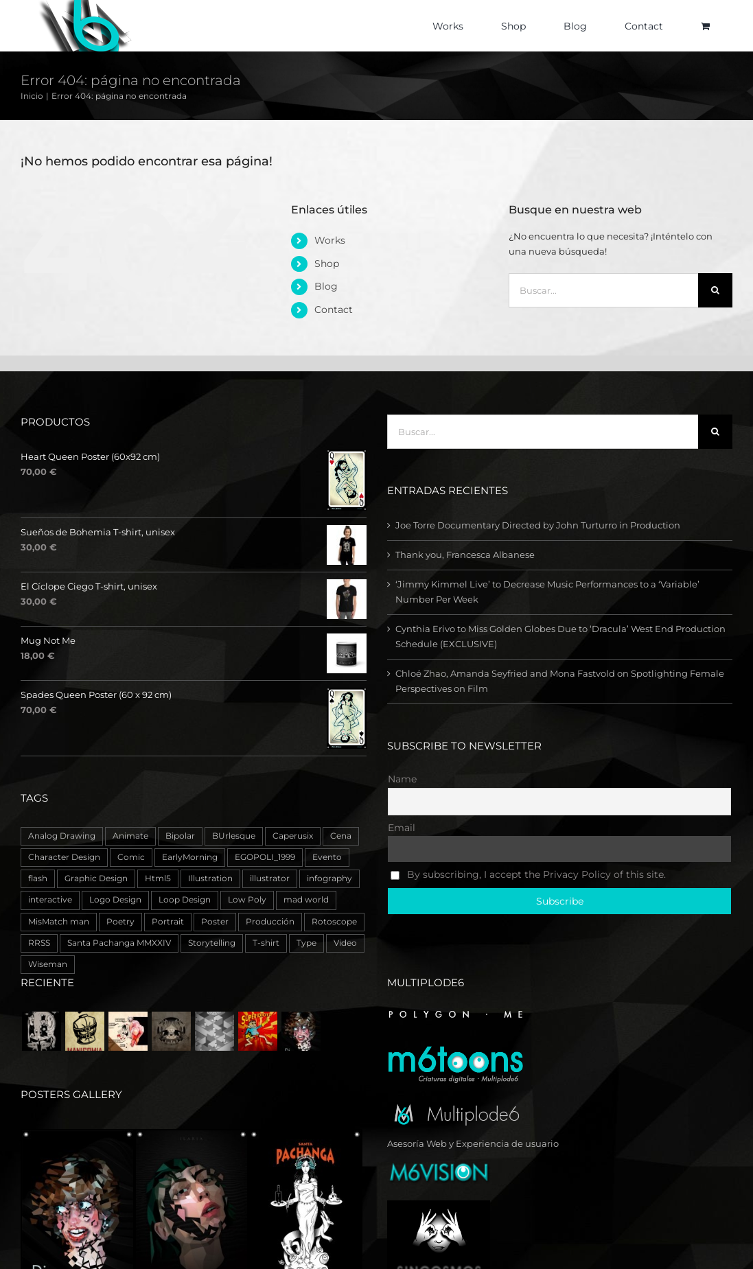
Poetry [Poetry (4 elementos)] (120, 922)
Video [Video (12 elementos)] (345, 943)
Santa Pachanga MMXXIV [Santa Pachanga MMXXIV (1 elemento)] (119, 943)
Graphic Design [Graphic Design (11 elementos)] (96, 878)
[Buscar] (715, 290)
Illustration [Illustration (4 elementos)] (210, 878)
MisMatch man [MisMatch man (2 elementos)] (58, 922)
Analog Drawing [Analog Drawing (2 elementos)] (61, 836)
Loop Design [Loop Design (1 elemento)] (185, 900)
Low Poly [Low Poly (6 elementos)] (247, 900)
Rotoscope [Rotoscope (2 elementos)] (334, 922)
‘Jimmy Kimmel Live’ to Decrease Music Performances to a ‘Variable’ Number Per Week (547, 592)
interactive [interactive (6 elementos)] (50, 900)
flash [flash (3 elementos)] (37, 878)
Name (402, 779)
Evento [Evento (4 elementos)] (327, 857)
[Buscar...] (603, 290)
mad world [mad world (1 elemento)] (306, 900)
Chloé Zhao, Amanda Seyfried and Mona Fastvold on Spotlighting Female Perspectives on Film (559, 681)
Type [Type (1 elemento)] (306, 943)
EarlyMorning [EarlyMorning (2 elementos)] (190, 857)
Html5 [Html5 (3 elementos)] (158, 878)
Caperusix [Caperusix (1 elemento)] (293, 836)
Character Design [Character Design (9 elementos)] (64, 857)
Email (401, 828)
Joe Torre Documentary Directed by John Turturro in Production (537, 525)
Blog (326, 286)
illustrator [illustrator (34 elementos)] (270, 878)
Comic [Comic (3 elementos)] (131, 857)
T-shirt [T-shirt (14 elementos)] (266, 943)
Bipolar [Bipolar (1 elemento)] (180, 836)
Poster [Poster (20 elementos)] (215, 922)
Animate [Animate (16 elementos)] (130, 836)
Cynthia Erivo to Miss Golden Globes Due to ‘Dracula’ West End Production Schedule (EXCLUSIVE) (560, 636)
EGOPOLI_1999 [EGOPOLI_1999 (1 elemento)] (265, 857)
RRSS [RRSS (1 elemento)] (39, 943)
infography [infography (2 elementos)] (329, 878)
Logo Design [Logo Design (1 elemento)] (115, 900)
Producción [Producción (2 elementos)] (270, 922)
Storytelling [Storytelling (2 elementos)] (211, 943)
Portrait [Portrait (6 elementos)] (168, 922)
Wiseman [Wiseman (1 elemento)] (47, 964)
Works (329, 240)
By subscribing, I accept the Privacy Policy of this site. (528, 874)
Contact (333, 309)
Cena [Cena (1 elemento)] (340, 836)
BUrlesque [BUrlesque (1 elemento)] (233, 836)
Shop (326, 263)
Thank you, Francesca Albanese (465, 554)
